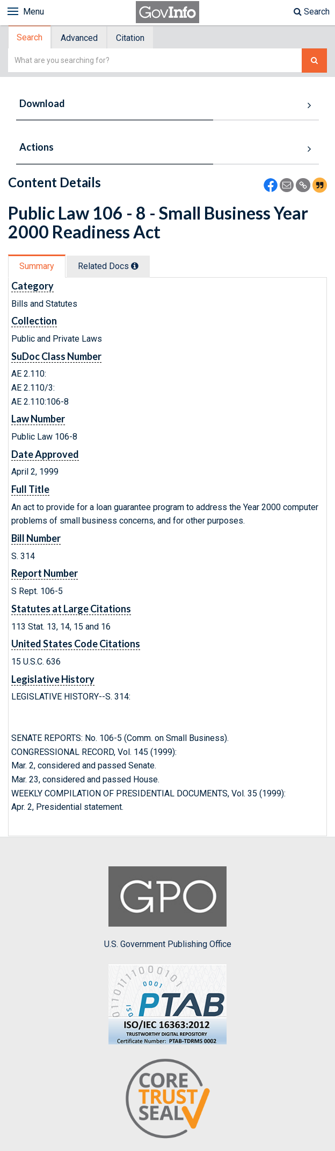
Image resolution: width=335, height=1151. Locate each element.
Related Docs (108, 266)
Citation (130, 38)
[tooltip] (135, 266)
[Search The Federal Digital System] (314, 60)
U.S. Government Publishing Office (167, 907)
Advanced (79, 38)
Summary (36, 266)
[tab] (30, 37)
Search (312, 11)
